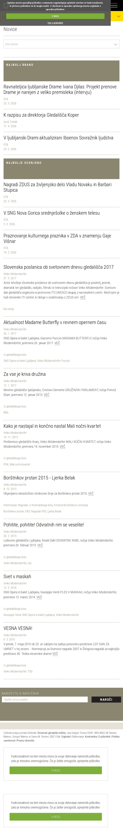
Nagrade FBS (38, 511)
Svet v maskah (17, 576)
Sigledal (65, 736)
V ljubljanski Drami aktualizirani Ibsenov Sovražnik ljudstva (58, 138)
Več (83, 297)
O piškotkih (104, 736)
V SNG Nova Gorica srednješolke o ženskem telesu (52, 213)
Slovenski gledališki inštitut (51, 732)
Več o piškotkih (55, 23)
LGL (30, 563)
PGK (6, 464)
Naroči (106, 700)
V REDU (55, 16)
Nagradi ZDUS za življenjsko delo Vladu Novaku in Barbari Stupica (57, 187)
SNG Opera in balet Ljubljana (20, 360)
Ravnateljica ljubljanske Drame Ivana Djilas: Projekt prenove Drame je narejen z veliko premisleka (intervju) (60, 89)
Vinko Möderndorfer (15, 274)
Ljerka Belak (54, 511)
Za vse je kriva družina (25, 374)
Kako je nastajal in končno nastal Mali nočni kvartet (52, 426)
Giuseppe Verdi (12, 615)
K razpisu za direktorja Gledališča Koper (41, 115)
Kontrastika (91, 736)
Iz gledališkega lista (15, 354)
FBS (27, 511)
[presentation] (29, 710)
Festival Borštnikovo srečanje (71, 505)
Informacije (10, 505)
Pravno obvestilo (25, 740)
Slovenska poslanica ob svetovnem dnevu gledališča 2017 (59, 267)
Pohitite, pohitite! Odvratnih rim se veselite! (44, 525)
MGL (6, 412)
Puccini (65, 360)
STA (6, 99)
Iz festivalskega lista (41, 505)
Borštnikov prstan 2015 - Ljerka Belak (39, 478)
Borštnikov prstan (14, 511)
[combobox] (61, 44)
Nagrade (23, 505)
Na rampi (9, 309)
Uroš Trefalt (10, 122)
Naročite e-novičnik (20, 693)
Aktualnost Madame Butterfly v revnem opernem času (55, 322)
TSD (30, 671)
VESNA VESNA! (18, 628)
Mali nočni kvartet (20, 464)
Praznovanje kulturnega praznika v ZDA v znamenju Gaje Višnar (57, 238)
